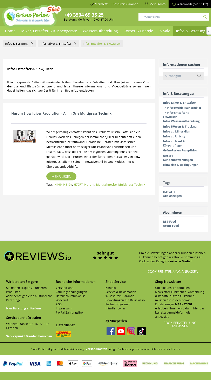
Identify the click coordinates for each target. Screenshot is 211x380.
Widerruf (62, 300)
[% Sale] (164, 31)
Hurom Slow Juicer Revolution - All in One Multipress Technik (61, 113)
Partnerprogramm (118, 304)
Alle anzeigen (172, 196)
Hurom (89, 184)
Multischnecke (106, 184)
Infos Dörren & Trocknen (180, 126)
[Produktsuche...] (173, 17)
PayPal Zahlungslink (69, 312)
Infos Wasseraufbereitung (181, 121)
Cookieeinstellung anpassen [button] (173, 271)
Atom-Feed (171, 226)
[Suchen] (205, 17)
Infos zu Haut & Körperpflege (174, 143)
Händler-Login (115, 308)
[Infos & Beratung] (190, 31)
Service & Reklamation (121, 292)
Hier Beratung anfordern (23, 308)
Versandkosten (96, 349)
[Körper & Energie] (138, 31)
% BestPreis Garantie (120, 296)
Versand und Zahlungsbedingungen (71, 290)
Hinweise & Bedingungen (180, 165)
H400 (58, 184)
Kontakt (111, 288)
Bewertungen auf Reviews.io (125, 300)
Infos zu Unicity (174, 136)
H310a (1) (169, 192)
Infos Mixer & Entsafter (179, 103)
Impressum (64, 308)
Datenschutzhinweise (71, 296)
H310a (67, 184)
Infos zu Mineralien (176, 131)
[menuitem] (100, 31)
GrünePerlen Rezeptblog (180, 150)
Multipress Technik (131, 184)
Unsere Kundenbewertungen (178, 158)
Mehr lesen (61, 176)
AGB (59, 304)
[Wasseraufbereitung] (100, 31)
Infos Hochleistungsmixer (184, 107)
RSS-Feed (169, 221)
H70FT (78, 184)
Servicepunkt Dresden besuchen (29, 336)
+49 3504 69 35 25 (84, 15)
